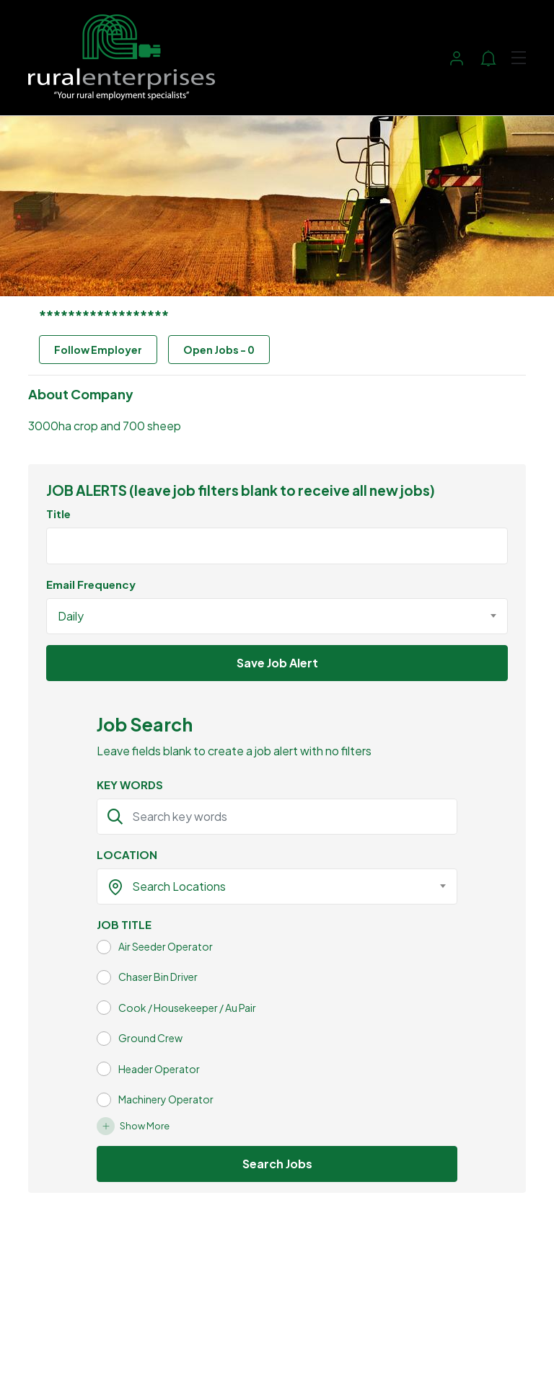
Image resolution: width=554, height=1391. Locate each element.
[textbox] (268, 886)
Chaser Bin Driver (158, 976)
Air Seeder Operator (165, 946)
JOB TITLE (124, 924)
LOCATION (127, 854)
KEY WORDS (130, 784)
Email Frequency (91, 584)
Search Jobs (277, 1163)
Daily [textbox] (71, 615)
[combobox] (277, 616)
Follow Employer (98, 349)
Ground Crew (150, 1037)
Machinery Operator (166, 1099)
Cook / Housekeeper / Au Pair (187, 1007)
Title (58, 513)
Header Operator (159, 1068)
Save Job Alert (277, 662)
